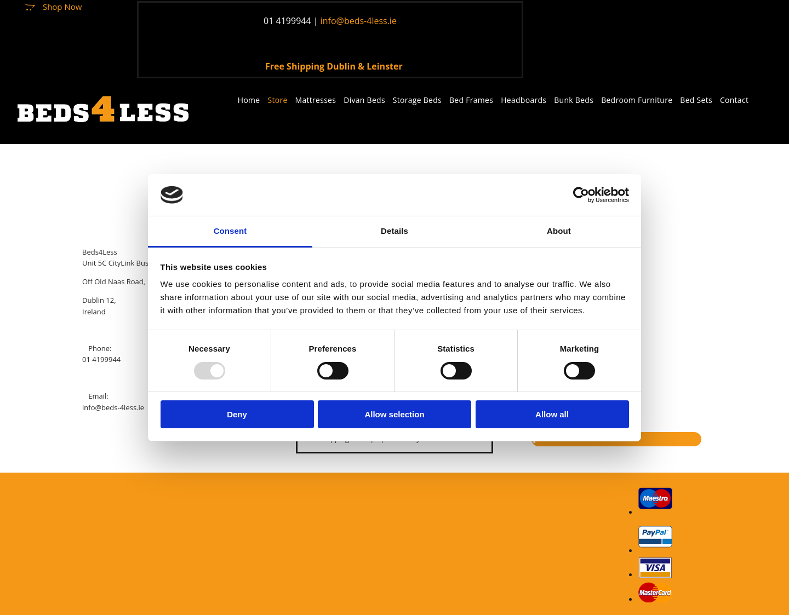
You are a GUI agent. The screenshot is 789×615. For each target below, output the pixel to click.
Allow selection (394, 414)
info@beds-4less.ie (113, 407)
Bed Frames (471, 100)
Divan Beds (364, 100)
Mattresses (315, 100)
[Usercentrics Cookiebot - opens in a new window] (581, 195)
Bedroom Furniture (636, 100)
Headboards (523, 100)
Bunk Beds (573, 100)
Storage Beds (417, 100)
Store (278, 100)
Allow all (552, 414)
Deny (237, 414)
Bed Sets (696, 100)
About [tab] (559, 230)
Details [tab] (394, 230)
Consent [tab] (230, 230)
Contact (734, 100)
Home (249, 100)
